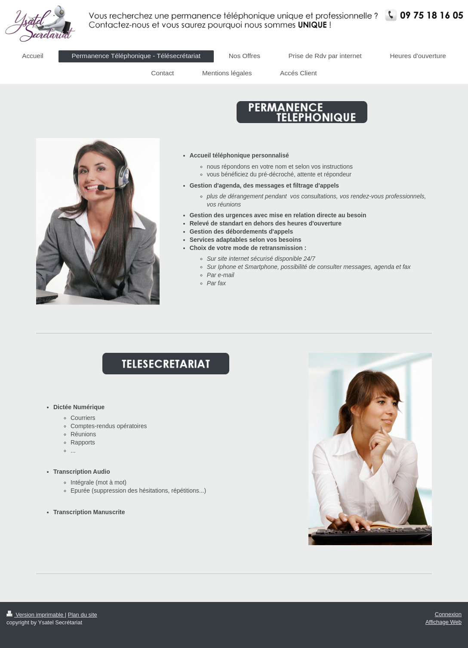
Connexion (448, 614)
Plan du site (82, 614)
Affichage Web (443, 622)
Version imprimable (35, 614)
